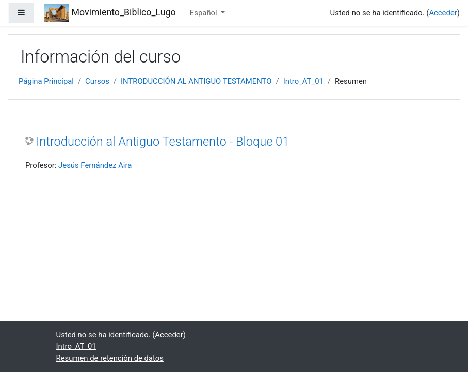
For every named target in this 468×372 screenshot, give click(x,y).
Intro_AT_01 (303, 81)
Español (204, 13)
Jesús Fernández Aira (95, 165)
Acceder (443, 13)
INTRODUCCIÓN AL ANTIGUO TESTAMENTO (196, 81)
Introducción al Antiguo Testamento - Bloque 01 (162, 141)
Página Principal (46, 81)
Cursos (97, 81)
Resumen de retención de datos (110, 358)
